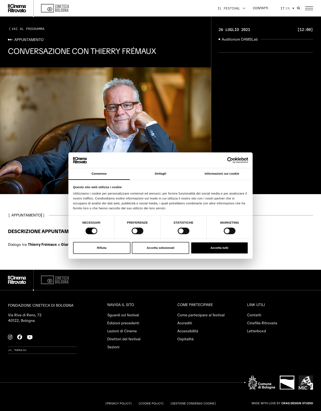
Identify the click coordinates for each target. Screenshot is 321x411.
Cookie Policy (151, 403)
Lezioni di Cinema (122, 331)
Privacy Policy (118, 403)
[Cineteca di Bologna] (55, 280)
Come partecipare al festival (201, 315)
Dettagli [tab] (160, 173)
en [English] (288, 8)
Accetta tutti (219, 248)
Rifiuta (101, 248)
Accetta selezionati (160, 248)
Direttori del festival (123, 339)
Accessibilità (187, 331)
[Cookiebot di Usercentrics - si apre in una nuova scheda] (230, 160)
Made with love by (282, 403)
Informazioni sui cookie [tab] (222, 173)
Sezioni (113, 347)
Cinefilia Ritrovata (262, 323)
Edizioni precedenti (123, 323)
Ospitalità (185, 339)
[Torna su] (17, 350)
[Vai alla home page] (17, 8)
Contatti (260, 8)
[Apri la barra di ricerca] (298, 8)
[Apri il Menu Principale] (309, 8)
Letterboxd (256, 331)
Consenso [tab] (99, 173)
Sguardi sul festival (123, 315)
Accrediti (184, 323)
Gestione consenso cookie (193, 403)
